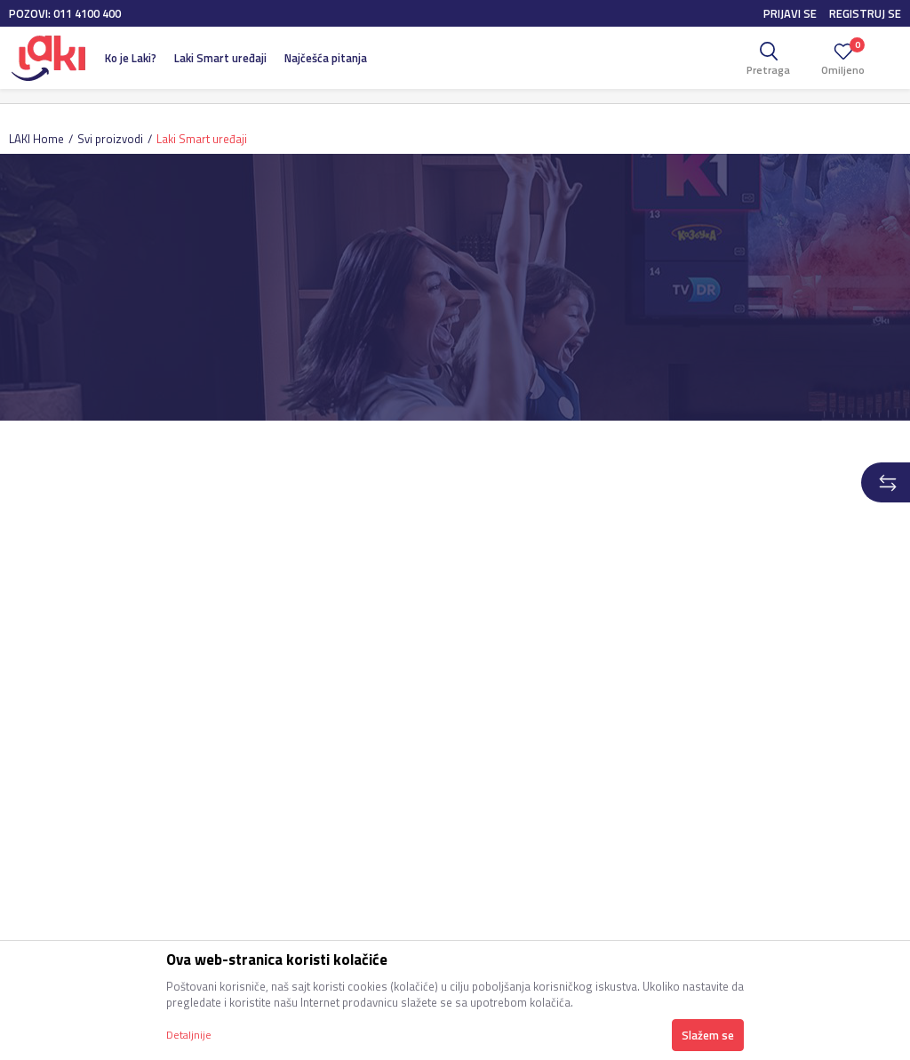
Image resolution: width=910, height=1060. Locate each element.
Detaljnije (189, 1034)
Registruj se (865, 13)
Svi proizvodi (110, 139)
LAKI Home (36, 139)
